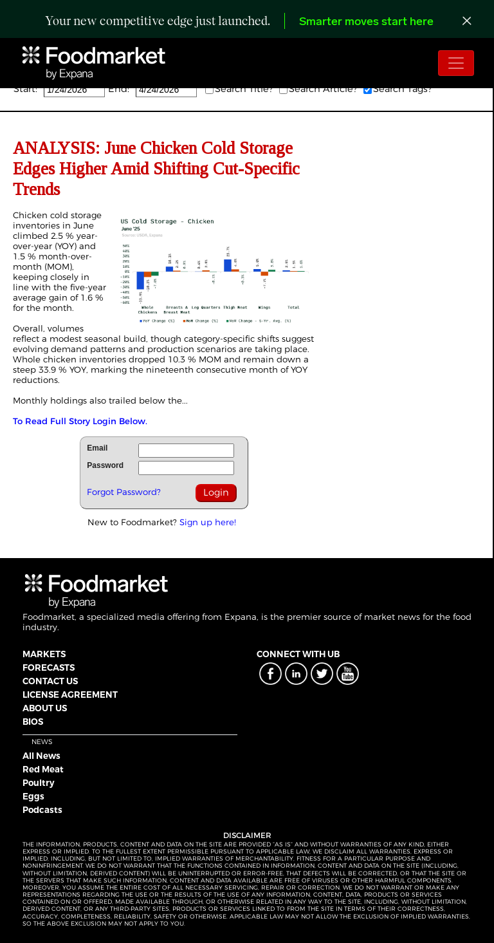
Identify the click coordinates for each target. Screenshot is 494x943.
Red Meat (43, 769)
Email (97, 448)
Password (105, 465)
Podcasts (42, 810)
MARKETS (44, 654)
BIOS (33, 721)
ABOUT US (45, 708)
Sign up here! (207, 522)
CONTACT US (50, 681)
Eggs (33, 796)
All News (41, 756)
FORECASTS (49, 667)
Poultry (39, 783)
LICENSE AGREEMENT (70, 694)
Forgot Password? (124, 492)
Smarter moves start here (366, 22)
